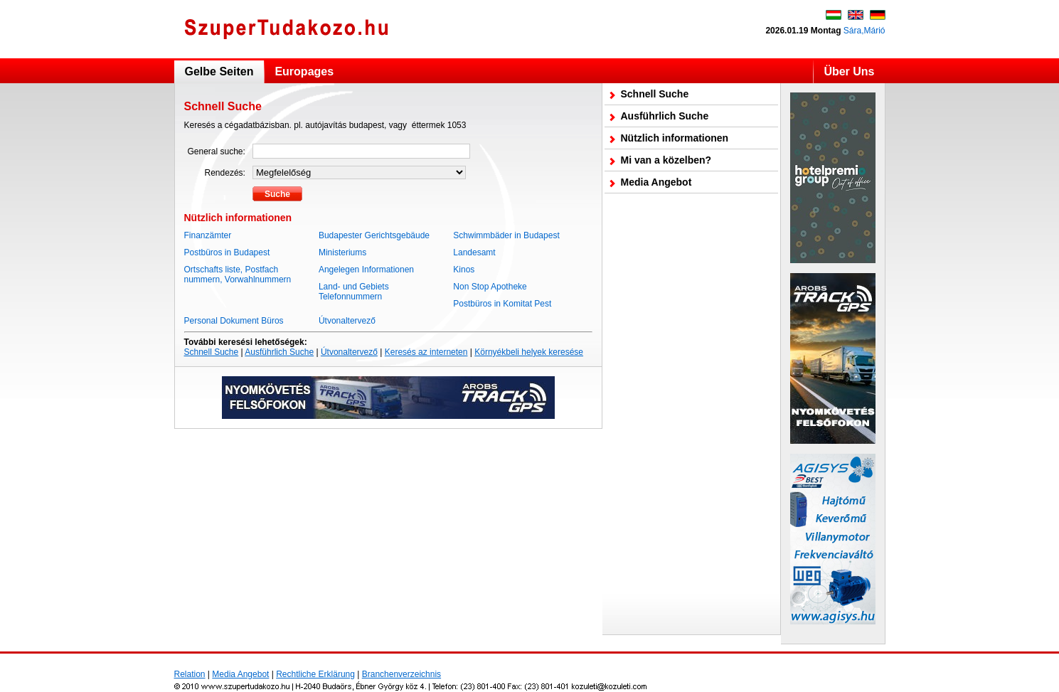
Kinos (463, 270)
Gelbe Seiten (219, 71)
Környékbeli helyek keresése (528, 352)
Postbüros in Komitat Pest (502, 304)
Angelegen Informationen (366, 270)
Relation (190, 674)
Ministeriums (342, 252)
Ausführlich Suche (279, 352)
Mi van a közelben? (666, 160)
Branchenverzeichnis (401, 674)
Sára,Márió (864, 31)
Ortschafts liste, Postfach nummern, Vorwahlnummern (238, 274)
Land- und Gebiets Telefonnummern (354, 292)
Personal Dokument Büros (234, 321)
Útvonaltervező (347, 321)
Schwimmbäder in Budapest (506, 235)
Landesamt (474, 252)
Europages (304, 71)
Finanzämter (208, 235)
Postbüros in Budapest (227, 252)
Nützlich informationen (675, 138)
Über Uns (849, 71)
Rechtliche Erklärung (315, 674)
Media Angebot (656, 182)
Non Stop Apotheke (489, 287)
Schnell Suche (211, 352)
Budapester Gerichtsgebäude (374, 235)
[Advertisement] (691, 414)
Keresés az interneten (426, 352)
